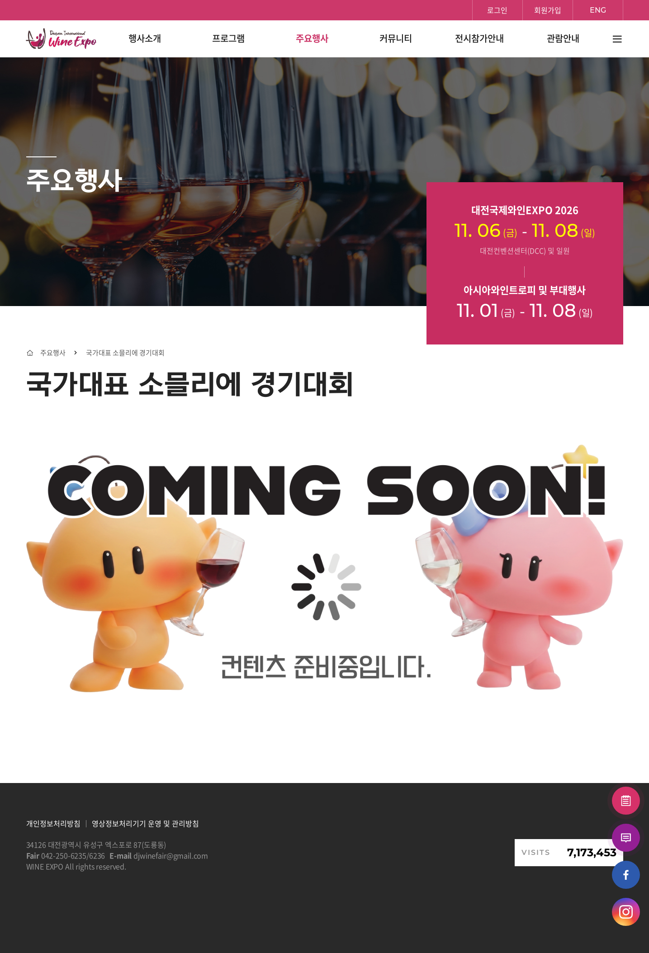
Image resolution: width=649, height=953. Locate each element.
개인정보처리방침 (53, 823)
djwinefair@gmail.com (170, 855)
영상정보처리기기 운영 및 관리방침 (145, 823)
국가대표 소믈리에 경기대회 (125, 352)
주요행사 (53, 352)
